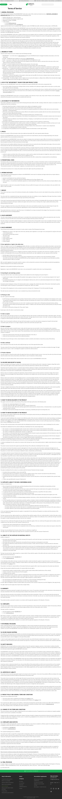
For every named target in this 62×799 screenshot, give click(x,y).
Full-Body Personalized (38, 782)
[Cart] (59, 4)
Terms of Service (5, 786)
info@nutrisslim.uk (12, 23)
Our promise (21, 783)
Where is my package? (6, 780)
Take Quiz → (3, 4)
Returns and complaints (6, 784)
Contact (20, 788)
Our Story (21, 781)
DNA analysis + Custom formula (40, 786)
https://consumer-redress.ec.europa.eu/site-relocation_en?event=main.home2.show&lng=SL (19, 751)
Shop (11, 4)
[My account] (57, 4)
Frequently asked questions (7, 779)
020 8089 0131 (58, 0)
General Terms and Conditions (7, 792)
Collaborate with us (23, 786)
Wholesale (21, 784)
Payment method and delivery (7, 782)
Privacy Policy (4, 790)
